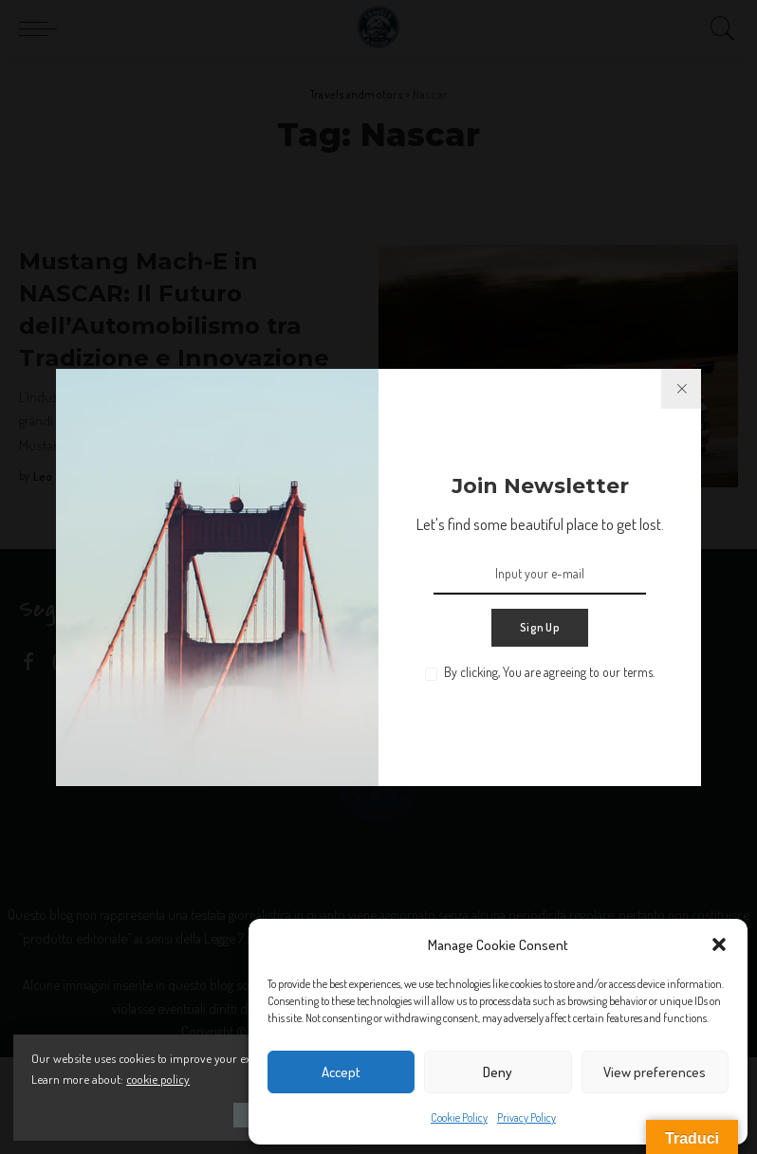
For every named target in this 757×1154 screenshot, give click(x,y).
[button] (719, 944)
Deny (497, 1072)
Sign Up (540, 627)
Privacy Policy (526, 1117)
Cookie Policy (459, 1117)
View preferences (654, 1072)
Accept (341, 1072)
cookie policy (218, 1078)
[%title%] (681, 389)
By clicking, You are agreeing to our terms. (549, 672)
